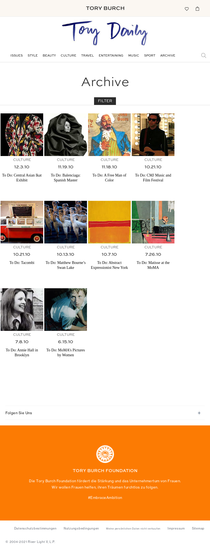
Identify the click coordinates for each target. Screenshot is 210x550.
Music (133, 55)
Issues (16, 55)
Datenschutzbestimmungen (35, 528)
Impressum (176, 528)
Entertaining (111, 55)
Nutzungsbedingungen (81, 528)
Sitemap (198, 528)
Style (33, 55)
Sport (149, 55)
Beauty (49, 55)
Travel (87, 55)
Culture (68, 55)
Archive (167, 55)
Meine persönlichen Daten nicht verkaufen (133, 528)
